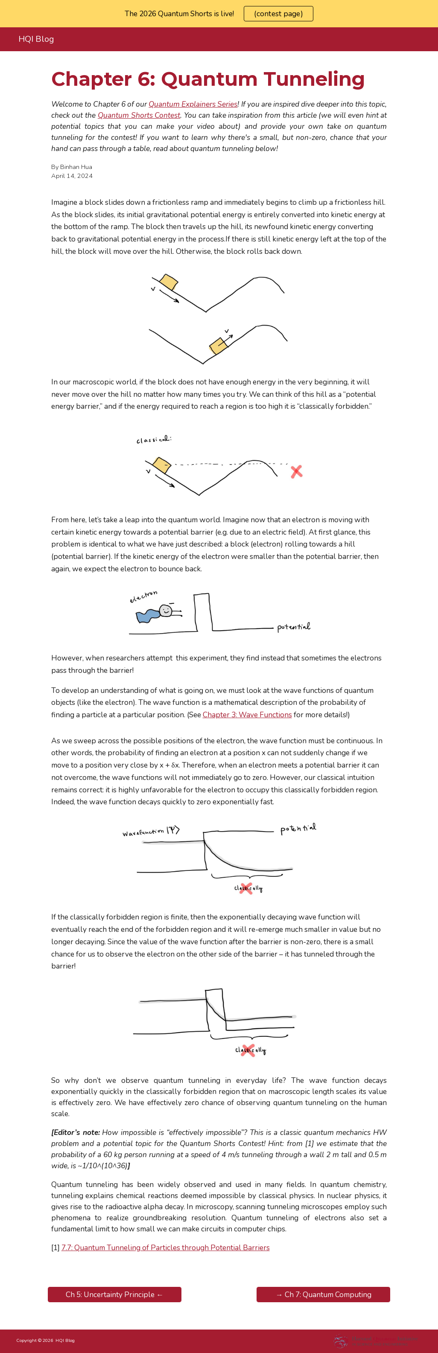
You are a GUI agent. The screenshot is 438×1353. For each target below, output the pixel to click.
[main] (219, 79)
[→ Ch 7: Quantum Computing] (323, 1294)
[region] (219, 13)
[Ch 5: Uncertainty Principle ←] (114, 1294)
